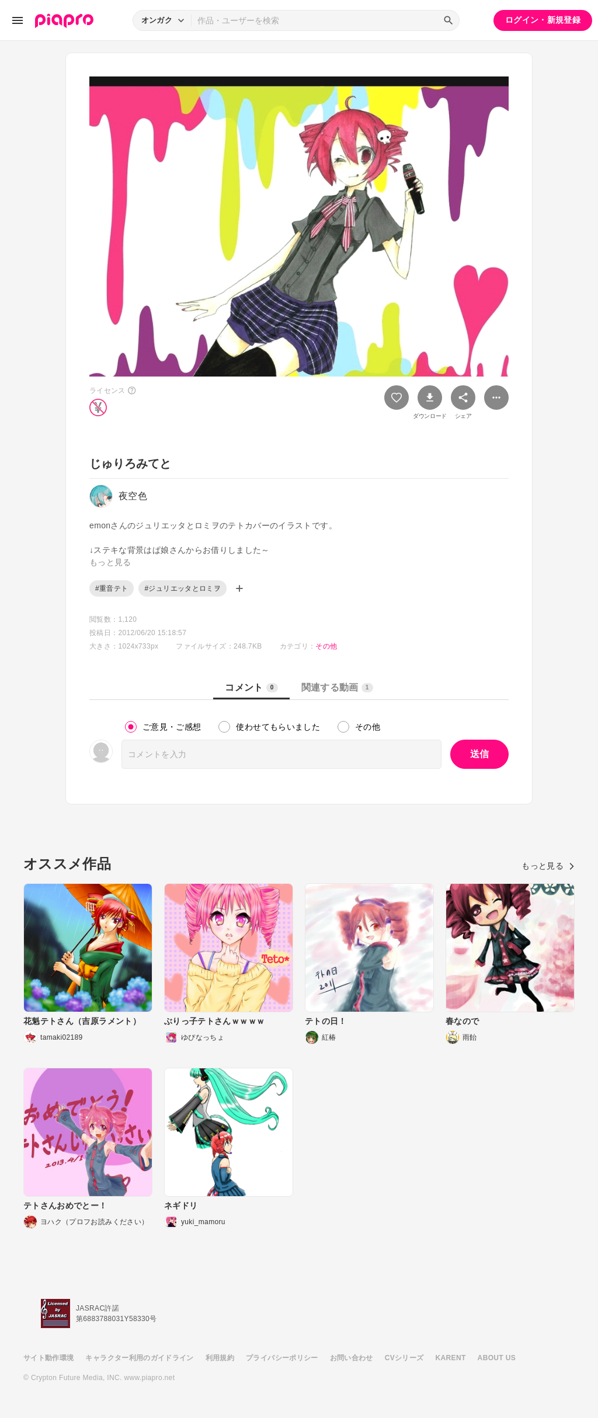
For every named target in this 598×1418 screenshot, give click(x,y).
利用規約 (220, 1358)
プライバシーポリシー (282, 1358)
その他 (326, 646)
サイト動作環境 (48, 1358)
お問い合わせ (351, 1358)
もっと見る (548, 865)
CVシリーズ (404, 1358)
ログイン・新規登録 (542, 20)
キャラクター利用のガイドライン (139, 1358)
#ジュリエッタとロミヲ (182, 588)
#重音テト (111, 588)
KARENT (451, 1358)
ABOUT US (497, 1358)
